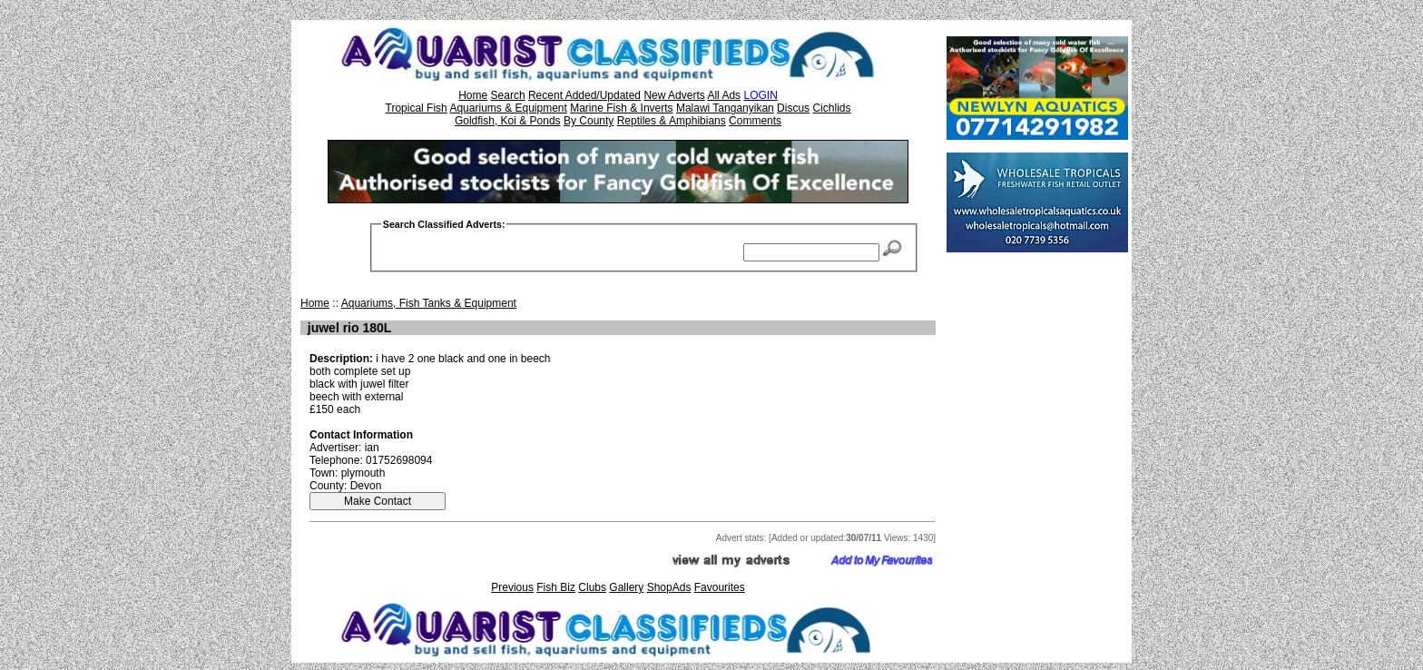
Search (508, 95)
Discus (793, 108)
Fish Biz (555, 587)
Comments (755, 120)
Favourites (719, 587)
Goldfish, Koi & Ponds (508, 120)
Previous (512, 587)
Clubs (592, 587)
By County (588, 120)
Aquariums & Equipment (507, 108)
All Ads (724, 95)
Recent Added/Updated (584, 95)
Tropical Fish (416, 108)
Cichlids (831, 108)
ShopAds (669, 587)
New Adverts (673, 95)
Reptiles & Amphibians (671, 120)
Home (472, 95)
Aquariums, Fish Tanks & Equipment (428, 303)
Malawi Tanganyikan (725, 108)
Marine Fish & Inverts (621, 108)
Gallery (626, 587)
